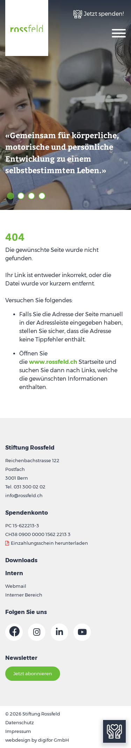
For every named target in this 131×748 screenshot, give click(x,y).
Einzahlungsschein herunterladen (49, 543)
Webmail (15, 586)
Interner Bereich (23, 595)
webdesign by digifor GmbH (37, 740)
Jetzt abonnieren (32, 673)
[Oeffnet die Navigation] (119, 32)
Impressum (18, 731)
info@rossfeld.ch (24, 495)
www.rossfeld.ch (53, 362)
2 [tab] (20, 195)
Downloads (21, 560)
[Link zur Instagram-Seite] (36, 632)
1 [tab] (10, 195)
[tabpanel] (65, 105)
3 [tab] (31, 195)
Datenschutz (19, 722)
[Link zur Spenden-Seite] (98, 14)
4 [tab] (41, 195)
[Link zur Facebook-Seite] (14, 632)
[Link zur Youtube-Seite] (82, 632)
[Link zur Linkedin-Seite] (59, 632)
